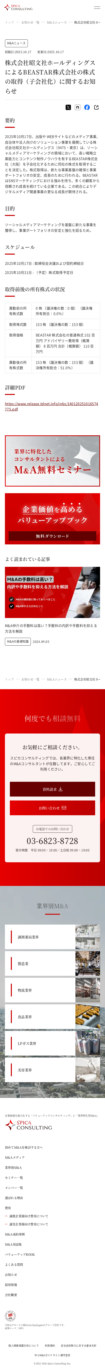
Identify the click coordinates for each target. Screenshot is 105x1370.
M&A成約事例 (15, 1234)
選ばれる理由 (14, 1198)
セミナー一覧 (14, 1177)
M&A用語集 (13, 1244)
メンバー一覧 (14, 1188)
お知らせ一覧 (30, 22)
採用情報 (11, 1285)
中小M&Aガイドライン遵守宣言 (52, 1355)
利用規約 (50, 1345)
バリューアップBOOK (20, 1254)
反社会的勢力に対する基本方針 (78, 1345)
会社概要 (11, 1295)
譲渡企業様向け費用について (27, 1216)
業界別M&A (13, 1167)
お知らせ (11, 1274)
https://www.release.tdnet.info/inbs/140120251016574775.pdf (51, 406)
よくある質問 (14, 1264)
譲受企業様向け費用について (27, 1224)
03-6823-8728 (52, 840)
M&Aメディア (15, 1157)
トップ (9, 22)
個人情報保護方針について (23, 1345)
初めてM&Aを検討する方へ (24, 1147)
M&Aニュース (57, 22)
